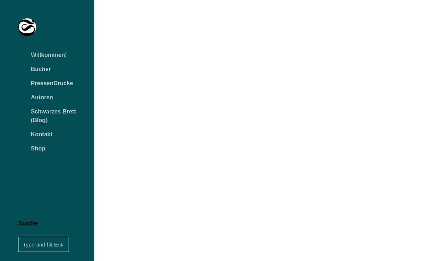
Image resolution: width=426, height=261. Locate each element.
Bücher (41, 69)
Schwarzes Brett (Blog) (53, 115)
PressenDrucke (52, 83)
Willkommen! (49, 55)
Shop (38, 148)
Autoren (42, 97)
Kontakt (42, 134)
